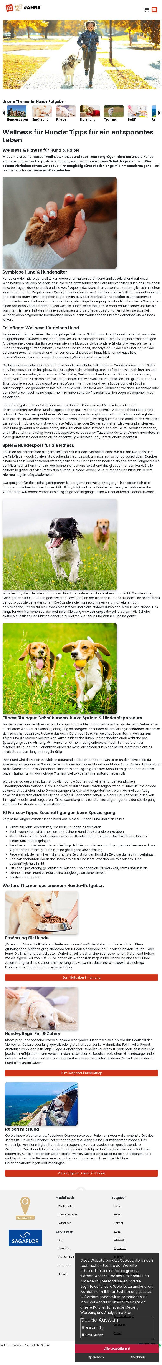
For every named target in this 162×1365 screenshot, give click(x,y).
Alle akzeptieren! (117, 1349)
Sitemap (45, 1345)
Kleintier (118, 1223)
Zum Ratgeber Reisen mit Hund (81, 1173)
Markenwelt (64, 1223)
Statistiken (92, 1335)
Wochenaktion (66, 1206)
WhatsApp (64, 1265)
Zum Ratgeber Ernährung (82, 977)
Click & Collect (66, 1257)
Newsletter (64, 1248)
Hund (117, 1206)
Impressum (16, 1345)
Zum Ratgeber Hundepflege (82, 1073)
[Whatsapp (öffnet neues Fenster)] (159, 1345)
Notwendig (93, 1327)
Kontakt (62, 1274)
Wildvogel (119, 1240)
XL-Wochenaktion (68, 1214)
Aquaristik (120, 1248)
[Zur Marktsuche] (25, 1209)
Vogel (117, 1231)
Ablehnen (137, 1357)
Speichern (96, 1357)
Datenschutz (32, 1345)
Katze (117, 1214)
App (60, 1240)
